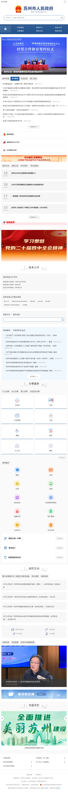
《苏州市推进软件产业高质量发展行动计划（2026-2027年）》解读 (28, 342)
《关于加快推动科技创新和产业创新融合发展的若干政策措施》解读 (29, 371)
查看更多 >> (34, 127)
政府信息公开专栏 (10, 277)
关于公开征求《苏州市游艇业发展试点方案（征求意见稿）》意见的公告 (28, 607)
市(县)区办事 (36, 392)
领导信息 (16, 315)
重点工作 (6, 301)
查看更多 (62, 458)
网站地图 (29, 775)
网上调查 (36, 577)
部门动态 (34, 79)
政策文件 (6, 315)
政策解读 (6, 330)
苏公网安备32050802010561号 (52, 785)
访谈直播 (15, 643)
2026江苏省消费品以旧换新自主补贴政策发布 (27, 185)
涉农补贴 (40, 301)
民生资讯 (25, 166)
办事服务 (34, 383)
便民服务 (5, 463)
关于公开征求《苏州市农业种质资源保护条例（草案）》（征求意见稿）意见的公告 (31, 586)
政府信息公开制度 (8, 285)
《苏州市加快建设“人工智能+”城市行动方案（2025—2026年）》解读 (29, 359)
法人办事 (15, 392)
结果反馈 (46, 577)
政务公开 (34, 267)
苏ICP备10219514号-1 (13, 785)
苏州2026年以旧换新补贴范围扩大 (23, 173)
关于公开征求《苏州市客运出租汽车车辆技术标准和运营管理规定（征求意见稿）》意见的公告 (30, 618)
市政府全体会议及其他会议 (20, 301)
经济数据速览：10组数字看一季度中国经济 (18, 84)
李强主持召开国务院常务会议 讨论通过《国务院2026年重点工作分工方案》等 (30, 106)
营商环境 (32, 301)
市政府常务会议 (19, 330)
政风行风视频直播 (29, 643)
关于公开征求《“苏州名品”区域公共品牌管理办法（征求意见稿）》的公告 (29, 597)
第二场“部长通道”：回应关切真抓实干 (16, 110)
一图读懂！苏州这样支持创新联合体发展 (25, 196)
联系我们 (38, 775)
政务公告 (5, 166)
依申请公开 (18, 287)
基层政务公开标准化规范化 (12, 305)
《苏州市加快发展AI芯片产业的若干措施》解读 (21, 367)
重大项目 (48, 301)
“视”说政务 (35, 166)
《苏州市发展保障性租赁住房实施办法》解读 (21, 363)
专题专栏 (34, 705)
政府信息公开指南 (8, 282)
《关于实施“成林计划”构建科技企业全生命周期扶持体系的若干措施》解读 (31, 352)
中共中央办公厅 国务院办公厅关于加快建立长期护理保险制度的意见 (27, 101)
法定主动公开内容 (20, 282)
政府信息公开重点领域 (12, 297)
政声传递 (5, 79)
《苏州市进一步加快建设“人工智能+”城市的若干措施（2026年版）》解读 (30, 346)
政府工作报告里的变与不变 (12, 121)
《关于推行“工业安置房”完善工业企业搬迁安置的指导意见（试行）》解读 (31, 335)
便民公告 (15, 166)
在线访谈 (5, 643)
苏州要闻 (15, 79)
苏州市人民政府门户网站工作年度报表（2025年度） (29, 208)
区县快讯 (25, 79)
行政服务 (25, 305)
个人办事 (5, 392)
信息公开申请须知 (8, 287)
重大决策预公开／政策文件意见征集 (16, 577)
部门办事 (25, 392)
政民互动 (34, 568)
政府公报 (17, 285)
